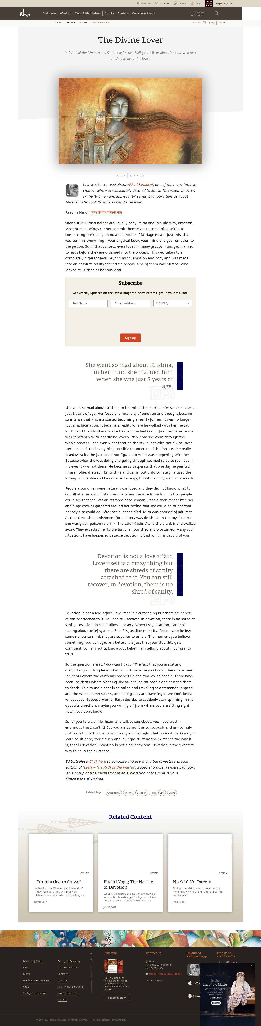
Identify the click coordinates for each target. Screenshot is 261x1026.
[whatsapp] (25, 332)
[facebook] (24, 340)
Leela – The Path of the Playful (109, 767)
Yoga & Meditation (88, 13)
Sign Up (228, 3)
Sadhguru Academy (69, 961)
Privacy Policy (119, 1019)
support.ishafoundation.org (165, 974)
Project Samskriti (68, 993)
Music (26, 974)
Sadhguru (49, 13)
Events (109, 13)
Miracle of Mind (32, 961)
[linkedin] (24, 356)
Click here (97, 761)
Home (58, 23)
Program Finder (201, 13)
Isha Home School (68, 967)
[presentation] (130, 323)
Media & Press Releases (37, 980)
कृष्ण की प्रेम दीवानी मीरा (106, 212)
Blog (25, 967)
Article (83, 23)
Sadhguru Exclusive (34, 993)
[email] (24, 364)
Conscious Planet (143, 13)
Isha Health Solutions (70, 987)
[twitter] (24, 348)
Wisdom (65, 13)
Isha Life (63, 980)
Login (219, 3)
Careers (62, 999)
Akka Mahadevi (140, 185)
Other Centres (154, 980)
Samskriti (63, 974)
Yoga (26, 987)
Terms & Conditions (100, 1019)
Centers (123, 13)
